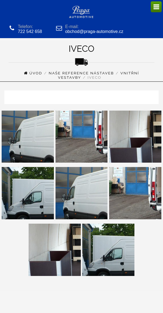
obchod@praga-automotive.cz (94, 31)
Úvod (35, 73)
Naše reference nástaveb (81, 73)
